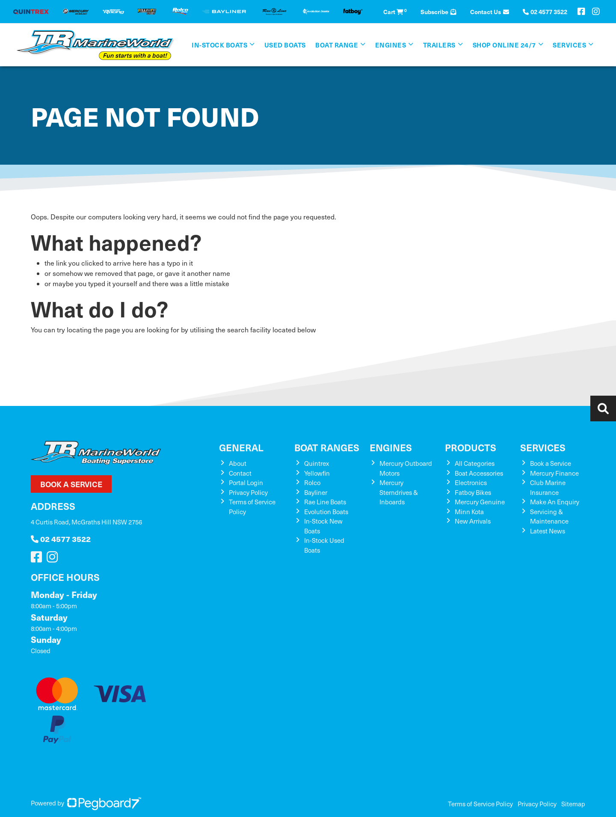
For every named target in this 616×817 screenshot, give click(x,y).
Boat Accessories (479, 473)
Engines (390, 44)
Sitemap (573, 803)
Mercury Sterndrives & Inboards (398, 492)
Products (470, 447)
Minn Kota (469, 511)
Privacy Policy (248, 492)
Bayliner (315, 492)
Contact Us (489, 11)
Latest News (547, 531)
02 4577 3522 (61, 538)
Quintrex (316, 463)
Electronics (471, 482)
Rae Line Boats (325, 501)
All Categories (475, 463)
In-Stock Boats (219, 44)
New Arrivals (473, 521)
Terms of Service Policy (480, 803)
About (237, 463)
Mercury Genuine (480, 501)
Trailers (439, 44)
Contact (240, 473)
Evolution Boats (326, 511)
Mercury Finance (554, 473)
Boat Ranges (326, 447)
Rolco (312, 482)
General (241, 447)
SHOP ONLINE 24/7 (504, 44)
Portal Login (246, 482)
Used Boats (285, 44)
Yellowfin (317, 473)
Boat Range (336, 44)
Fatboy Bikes (473, 492)
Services (569, 44)
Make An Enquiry (554, 501)
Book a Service (71, 484)
